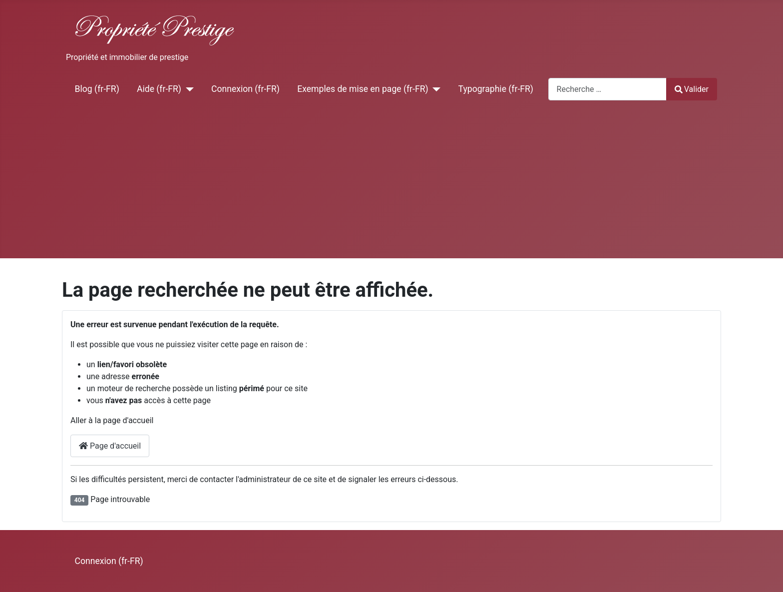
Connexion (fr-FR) (245, 89)
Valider (692, 89)
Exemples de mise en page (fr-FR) (362, 89)
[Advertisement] (391, 183)
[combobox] (607, 89)
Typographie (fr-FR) (495, 89)
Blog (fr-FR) (97, 89)
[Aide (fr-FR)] (187, 88)
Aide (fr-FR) (159, 89)
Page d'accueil (110, 446)
